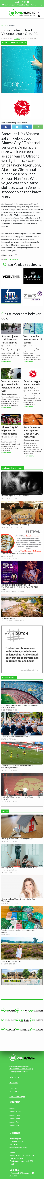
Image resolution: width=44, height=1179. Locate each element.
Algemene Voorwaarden (19, 1066)
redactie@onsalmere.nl (19, 1147)
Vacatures (14, 1083)
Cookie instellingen (17, 1097)
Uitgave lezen (8, 5)
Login (17, 2)
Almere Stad (14, 1125)
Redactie (17, 39)
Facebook (15, 1173)
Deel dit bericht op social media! (14, 122)
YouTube (13, 1176)
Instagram (26, 1173)
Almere (12, 1108)
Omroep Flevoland (11, 259)
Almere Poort (15, 1122)
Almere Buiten (15, 1111)
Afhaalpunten (23, 5)
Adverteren (36, 5)
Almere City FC (18, 42)
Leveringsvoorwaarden (19, 1071)
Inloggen (13, 1088)
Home (3, 25)
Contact (15, 1132)
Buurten (15, 1101)
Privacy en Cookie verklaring (21, 1069)
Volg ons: (14, 1169)
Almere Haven (15, 1115)
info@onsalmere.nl (17, 1141)
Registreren (14, 1091)
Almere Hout (15, 1118)
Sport (5, 42)
